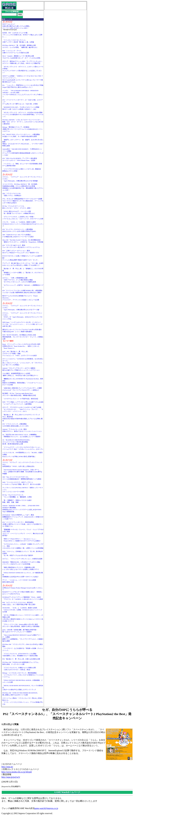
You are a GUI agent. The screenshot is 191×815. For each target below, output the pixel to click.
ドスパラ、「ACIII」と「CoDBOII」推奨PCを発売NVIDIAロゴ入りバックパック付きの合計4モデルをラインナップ (22, 224)
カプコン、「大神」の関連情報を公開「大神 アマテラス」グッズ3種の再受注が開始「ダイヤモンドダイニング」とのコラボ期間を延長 (19, 280)
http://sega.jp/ (7, 767)
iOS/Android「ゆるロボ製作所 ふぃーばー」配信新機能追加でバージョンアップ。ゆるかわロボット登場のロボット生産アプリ (22, 517)
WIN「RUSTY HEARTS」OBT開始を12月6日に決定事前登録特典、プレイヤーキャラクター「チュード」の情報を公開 (22, 337)
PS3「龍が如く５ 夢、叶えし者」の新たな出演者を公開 (21, 659)
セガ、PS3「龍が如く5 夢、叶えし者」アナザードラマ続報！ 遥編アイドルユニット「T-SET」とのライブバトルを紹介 (19, 353)
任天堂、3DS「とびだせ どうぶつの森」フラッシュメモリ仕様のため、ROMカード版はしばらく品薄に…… (22, 34)
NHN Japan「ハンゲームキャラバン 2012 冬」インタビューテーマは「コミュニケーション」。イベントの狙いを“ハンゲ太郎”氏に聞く (22, 324)
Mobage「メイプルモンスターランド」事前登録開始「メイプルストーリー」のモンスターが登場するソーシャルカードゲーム (22, 675)
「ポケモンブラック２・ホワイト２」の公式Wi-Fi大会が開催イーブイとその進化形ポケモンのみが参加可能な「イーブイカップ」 (22, 114)
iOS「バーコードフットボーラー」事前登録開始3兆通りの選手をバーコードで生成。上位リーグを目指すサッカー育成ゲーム (22, 524)
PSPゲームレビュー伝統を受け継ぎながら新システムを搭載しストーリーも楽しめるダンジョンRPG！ (16, 26)
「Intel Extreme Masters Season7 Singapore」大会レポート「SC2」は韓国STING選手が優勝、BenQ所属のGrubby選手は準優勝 (22, 471)
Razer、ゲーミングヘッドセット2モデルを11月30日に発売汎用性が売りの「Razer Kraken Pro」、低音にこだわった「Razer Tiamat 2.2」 (21, 346)
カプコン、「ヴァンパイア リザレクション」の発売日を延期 (22, 559)
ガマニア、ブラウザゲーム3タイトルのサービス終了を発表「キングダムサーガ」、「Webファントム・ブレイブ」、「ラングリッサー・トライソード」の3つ (22, 409)
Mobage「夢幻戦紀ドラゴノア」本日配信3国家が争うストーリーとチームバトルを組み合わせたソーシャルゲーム (22, 129)
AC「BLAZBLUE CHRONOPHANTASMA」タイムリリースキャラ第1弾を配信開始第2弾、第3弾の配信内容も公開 (16, 442)
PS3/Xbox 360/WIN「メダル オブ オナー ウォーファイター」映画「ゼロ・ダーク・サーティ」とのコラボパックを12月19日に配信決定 (22, 122)
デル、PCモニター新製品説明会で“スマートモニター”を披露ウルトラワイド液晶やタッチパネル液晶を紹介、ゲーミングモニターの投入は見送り (22, 201)
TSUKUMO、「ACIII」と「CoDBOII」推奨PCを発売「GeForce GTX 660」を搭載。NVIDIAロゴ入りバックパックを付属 (22, 610)
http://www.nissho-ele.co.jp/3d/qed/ (16, 772)
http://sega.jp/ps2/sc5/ (10, 777)
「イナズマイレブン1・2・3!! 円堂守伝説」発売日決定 (20, 398)
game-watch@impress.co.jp (46, 808)
